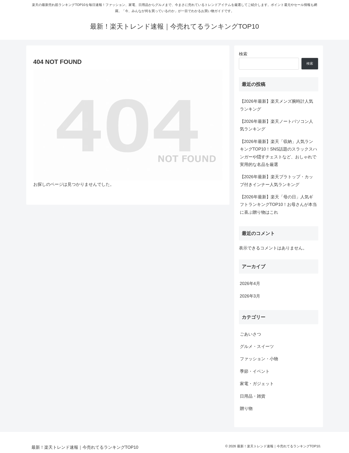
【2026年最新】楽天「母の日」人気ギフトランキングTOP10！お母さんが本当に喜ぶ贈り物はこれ (278, 205)
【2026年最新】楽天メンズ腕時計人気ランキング (276, 105)
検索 (243, 54)
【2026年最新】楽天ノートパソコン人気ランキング (276, 125)
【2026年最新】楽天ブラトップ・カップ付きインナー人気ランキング (276, 180)
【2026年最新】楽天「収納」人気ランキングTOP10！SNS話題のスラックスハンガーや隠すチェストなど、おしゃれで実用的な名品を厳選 (278, 153)
